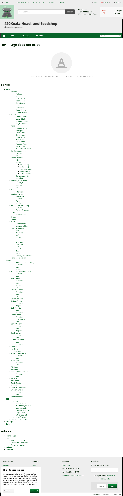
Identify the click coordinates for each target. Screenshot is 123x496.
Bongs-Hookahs (17, 158)
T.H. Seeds (15, 367)
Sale (8, 424)
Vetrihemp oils (21, 403)
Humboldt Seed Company (21, 271)
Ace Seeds (15, 381)
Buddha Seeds (16, 351)
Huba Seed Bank (17, 340)
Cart (34, 465)
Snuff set (19, 199)
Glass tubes (20, 103)
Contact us (66, 465)
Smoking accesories (18, 151)
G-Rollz (18, 249)
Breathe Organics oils (24, 406)
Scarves (19, 208)
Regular (19, 269)
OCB (17, 239)
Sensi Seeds (15, 278)
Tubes (18, 201)
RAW (17, 235)
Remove (101, 486)
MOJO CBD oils (22, 415)
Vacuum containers (23, 112)
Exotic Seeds (16, 383)
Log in (115, 494)
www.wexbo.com (107, 494)
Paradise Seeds (17, 290)
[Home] (7, 12)
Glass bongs (25, 164)
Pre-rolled (19, 233)
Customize (8, 491)
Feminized (20, 265)
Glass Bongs (25, 171)
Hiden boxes (20, 101)
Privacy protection (18, 445)
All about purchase (18, 440)
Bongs (18, 162)
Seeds (8, 260)
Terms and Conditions (19, 443)
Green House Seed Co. (19, 371)
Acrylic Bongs (25, 173)
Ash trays (19, 183)
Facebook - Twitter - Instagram (73, 475)
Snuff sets (19, 203)
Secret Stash (20, 98)
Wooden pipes (21, 128)
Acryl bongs (24, 167)
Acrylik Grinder (21, 123)
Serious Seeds (16, 301)
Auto (17, 267)
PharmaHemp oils (23, 410)
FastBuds (14, 349)
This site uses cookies (13, 470)
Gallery (9, 447)
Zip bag (18, 105)
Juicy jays (19, 244)
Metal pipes (20, 133)
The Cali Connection (18, 387)
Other (13, 212)
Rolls (17, 155)
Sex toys (9, 422)
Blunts (13, 219)
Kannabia (14, 369)
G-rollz (18, 253)
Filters (13, 189)
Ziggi (17, 251)
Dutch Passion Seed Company (22, 262)
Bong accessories (22, 176)
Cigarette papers (17, 228)
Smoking (19, 237)
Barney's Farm (16, 324)
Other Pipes (20, 142)
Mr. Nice (14, 378)
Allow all (34, 491)
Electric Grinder (21, 117)
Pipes (13, 126)
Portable (19, 94)
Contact (9, 449)
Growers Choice (17, 390)
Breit (17, 230)
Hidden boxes (21, 110)
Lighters (19, 153)
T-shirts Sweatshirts (23, 210)
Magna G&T (20, 412)
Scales (13, 221)
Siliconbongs (20, 160)
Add (112, 486)
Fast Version (20, 319)
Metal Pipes (20, 146)
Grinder (13, 114)
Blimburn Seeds (17, 397)
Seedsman (15, 346)
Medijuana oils (21, 408)
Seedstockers (16, 333)
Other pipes (20, 135)
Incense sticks (21, 214)
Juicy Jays (19, 242)
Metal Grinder (21, 119)
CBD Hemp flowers (18, 417)
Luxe (17, 246)
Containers (15, 96)
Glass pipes (20, 130)
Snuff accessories (17, 194)
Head (8, 89)
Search (70, 12)
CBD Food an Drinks (19, 419)
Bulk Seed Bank (17, 308)
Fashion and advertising (20, 205)
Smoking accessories (19, 180)
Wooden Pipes (21, 144)
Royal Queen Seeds (18, 353)
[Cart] (111, 12)
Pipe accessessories (23, 148)
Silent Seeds (15, 360)
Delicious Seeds (17, 299)
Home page (11, 436)
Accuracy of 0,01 (22, 226)
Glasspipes (20, 139)
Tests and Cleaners (18, 258)
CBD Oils (14, 401)
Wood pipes (20, 137)
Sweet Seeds (16, 315)
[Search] (41, 11)
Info (7, 438)
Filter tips (19, 192)
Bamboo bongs (26, 169)
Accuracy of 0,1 (22, 224)
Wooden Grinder (22, 121)
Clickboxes (20, 107)
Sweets (13, 217)
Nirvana (14, 385)
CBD (17, 287)
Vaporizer (14, 92)
